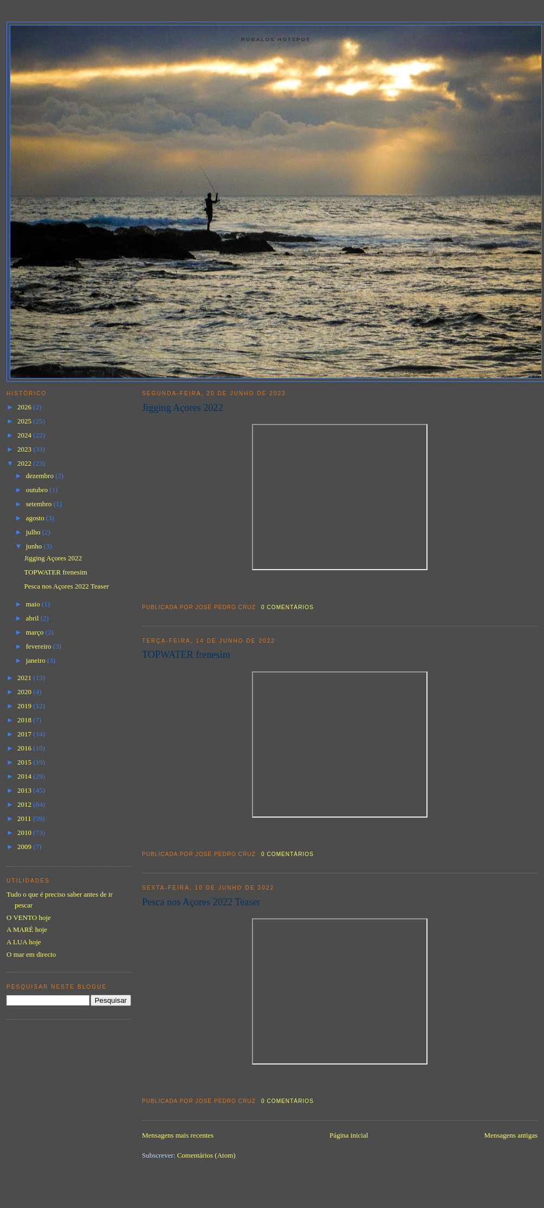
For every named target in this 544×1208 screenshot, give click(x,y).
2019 (25, 706)
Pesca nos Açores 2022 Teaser (201, 902)
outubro (38, 490)
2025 (25, 421)
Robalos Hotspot (275, 39)
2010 (25, 832)
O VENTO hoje (29, 917)
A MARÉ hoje (27, 929)
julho (34, 532)
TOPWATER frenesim (186, 654)
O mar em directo (31, 954)
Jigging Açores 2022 (182, 407)
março (36, 632)
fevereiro (39, 646)
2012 (25, 804)
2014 (25, 776)
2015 (25, 762)
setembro (40, 504)
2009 (25, 847)
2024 (25, 435)
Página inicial (348, 1135)
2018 (25, 720)
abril (33, 618)
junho (35, 546)
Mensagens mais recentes (177, 1135)
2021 (25, 678)
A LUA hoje (24, 942)
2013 (25, 790)
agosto (36, 518)
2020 (25, 692)
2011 (25, 818)
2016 (25, 748)
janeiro (36, 660)
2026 (25, 407)
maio (34, 604)
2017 (25, 734)
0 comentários (287, 607)
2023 (25, 449)
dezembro (41, 476)
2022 (25, 463)
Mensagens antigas (510, 1135)
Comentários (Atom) (206, 1155)
